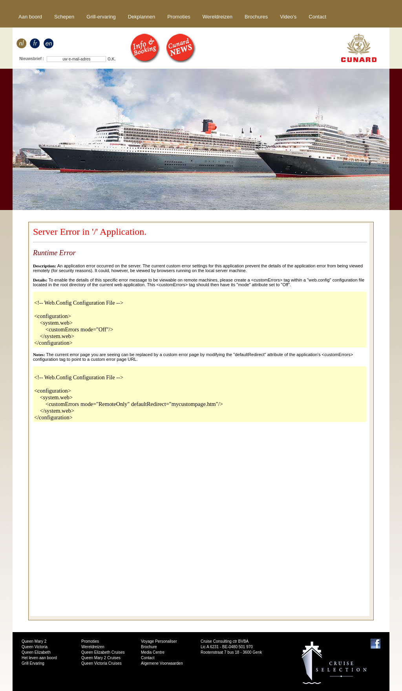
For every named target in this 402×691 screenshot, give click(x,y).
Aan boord (30, 17)
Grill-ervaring (100, 17)
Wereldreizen (217, 17)
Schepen (64, 17)
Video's (288, 17)
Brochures (256, 17)
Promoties (178, 17)
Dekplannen (141, 17)
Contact (317, 17)
